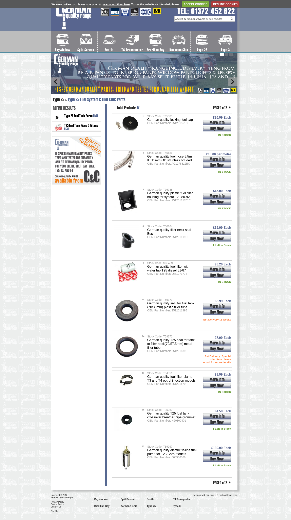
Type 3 (225, 49)
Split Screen (85, 49)
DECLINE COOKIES (225, 4)
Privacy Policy (57, 502)
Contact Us (56, 506)
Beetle (109, 49)
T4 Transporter (132, 49)
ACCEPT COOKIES (195, 4)
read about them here (116, 4)
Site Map (55, 511)
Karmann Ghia (179, 49)
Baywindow (62, 49)
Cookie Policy (57, 504)
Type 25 (202, 49)
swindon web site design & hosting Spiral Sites (215, 495)
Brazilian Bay (155, 49)
